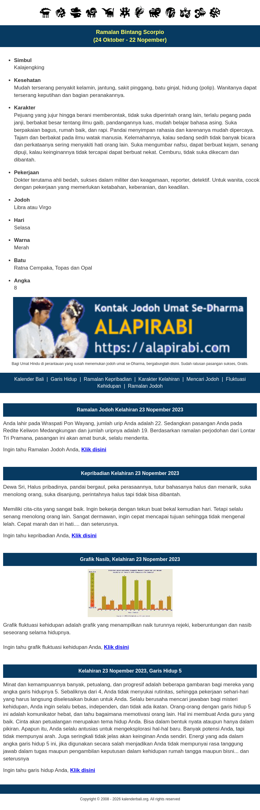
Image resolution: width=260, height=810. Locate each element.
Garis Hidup (64, 379)
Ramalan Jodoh (145, 386)
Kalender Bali (29, 379)
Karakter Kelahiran (159, 379)
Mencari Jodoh (202, 379)
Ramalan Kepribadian (108, 379)
